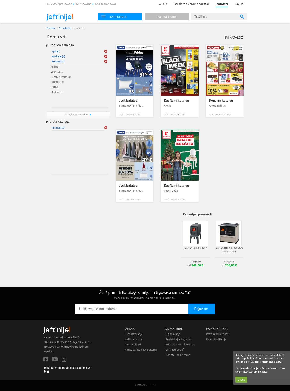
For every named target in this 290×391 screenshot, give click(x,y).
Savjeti (239, 4)
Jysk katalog (128, 100)
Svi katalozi (65, 28)
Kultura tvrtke (133, 339)
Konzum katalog (221, 100)
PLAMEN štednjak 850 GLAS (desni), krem (229, 249)
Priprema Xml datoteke (179, 344)
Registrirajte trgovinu (178, 339)
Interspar (57, 81)
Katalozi (222, 4)
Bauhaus (57, 71)
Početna (51, 28)
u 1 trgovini (229, 261)
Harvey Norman (61, 76)
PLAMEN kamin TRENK (195, 247)
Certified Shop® (174, 350)
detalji (279, 355)
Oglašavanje (173, 334)
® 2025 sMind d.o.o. (145, 385)
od (195, 265)
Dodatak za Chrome (177, 355)
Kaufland (58, 56)
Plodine (56, 91)
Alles (55, 66)
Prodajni (58, 127)
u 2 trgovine (195, 261)
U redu (241, 379)
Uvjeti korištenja (216, 339)
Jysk (56, 51)
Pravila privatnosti (217, 334)
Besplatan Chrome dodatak (191, 4)
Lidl (54, 86)
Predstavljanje (134, 334)
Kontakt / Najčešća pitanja (141, 350)
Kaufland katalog (176, 100)
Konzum (58, 61)
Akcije (163, 4)
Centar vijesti (133, 344)
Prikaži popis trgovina (76, 114)
